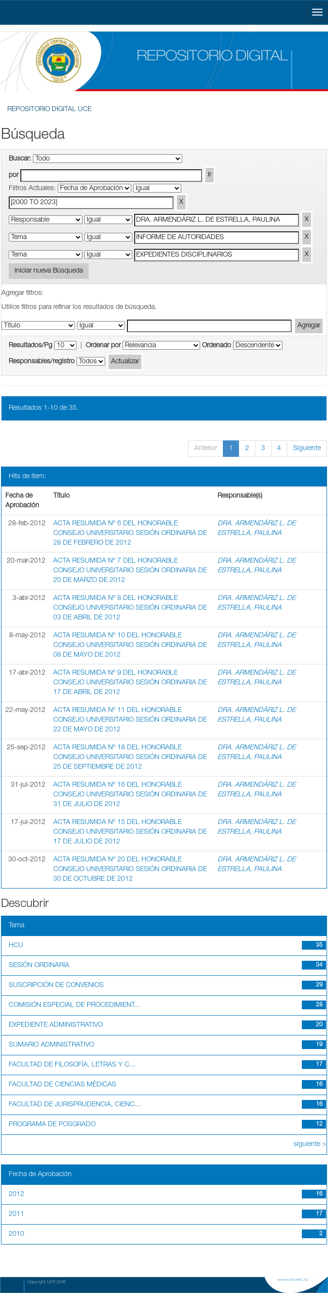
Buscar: (20, 159)
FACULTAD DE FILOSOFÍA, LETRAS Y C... (72, 1065)
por (13, 175)
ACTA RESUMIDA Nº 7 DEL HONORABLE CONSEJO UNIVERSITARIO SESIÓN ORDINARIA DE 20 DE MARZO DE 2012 (130, 571)
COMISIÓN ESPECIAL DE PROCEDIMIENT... (74, 1005)
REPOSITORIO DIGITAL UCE (49, 109)
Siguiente (307, 448)
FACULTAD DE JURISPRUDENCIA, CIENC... (75, 1104)
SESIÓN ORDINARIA (39, 965)
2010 (16, 1234)
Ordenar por (103, 345)
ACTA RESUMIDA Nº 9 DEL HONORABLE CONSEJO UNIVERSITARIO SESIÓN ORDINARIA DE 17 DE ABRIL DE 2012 (130, 683)
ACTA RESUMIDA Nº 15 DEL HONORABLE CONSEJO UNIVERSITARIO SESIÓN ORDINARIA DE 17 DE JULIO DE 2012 (130, 832)
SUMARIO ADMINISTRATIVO (51, 1045)
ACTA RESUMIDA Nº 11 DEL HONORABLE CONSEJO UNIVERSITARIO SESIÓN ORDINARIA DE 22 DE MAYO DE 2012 (130, 720)
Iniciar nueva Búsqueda (49, 271)
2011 (16, 1214)
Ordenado (216, 345)
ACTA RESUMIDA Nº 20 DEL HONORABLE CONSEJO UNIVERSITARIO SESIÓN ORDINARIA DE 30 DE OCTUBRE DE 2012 (130, 870)
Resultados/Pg (30, 345)
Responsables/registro (42, 361)
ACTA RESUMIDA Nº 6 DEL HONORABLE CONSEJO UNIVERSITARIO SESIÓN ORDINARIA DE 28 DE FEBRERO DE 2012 (130, 533)
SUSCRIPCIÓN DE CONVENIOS (56, 985)
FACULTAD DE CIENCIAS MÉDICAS (62, 1085)
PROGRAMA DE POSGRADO (52, 1124)
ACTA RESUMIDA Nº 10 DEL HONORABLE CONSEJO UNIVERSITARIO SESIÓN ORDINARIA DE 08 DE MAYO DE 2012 (130, 645)
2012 (16, 1194)
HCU (16, 945)
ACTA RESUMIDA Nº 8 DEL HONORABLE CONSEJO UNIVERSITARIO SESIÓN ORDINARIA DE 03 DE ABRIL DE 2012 (130, 608)
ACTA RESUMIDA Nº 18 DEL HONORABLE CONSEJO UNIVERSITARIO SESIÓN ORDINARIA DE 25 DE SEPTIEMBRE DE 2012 (130, 757)
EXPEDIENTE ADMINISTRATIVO (56, 1025)
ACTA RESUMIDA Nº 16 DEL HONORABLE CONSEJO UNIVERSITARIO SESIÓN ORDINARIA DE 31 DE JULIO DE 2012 (130, 795)
